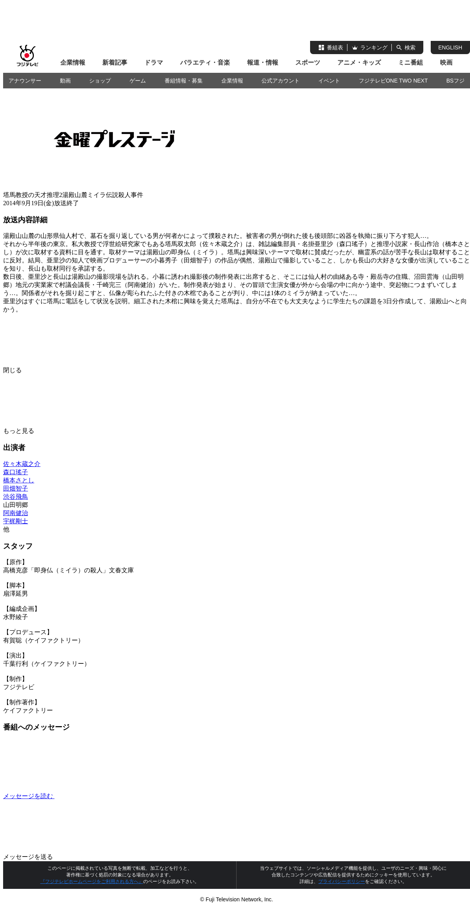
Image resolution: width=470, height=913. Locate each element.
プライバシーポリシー (341, 881)
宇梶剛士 (15, 521)
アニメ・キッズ (359, 62)
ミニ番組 (410, 62)
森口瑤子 (15, 472)
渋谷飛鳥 (15, 496)
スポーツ (307, 62)
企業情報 (72, 62)
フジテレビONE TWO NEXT (393, 80)
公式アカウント (280, 80)
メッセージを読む (87, 796)
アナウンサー (25, 80)
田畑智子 (15, 488)
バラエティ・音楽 (205, 62)
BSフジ (455, 80)
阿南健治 (15, 513)
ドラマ (153, 62)
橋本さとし (18, 480)
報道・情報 (262, 62)
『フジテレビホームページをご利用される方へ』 (91, 881)
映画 (446, 62)
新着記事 (114, 62)
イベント (329, 80)
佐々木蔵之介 (21, 464)
